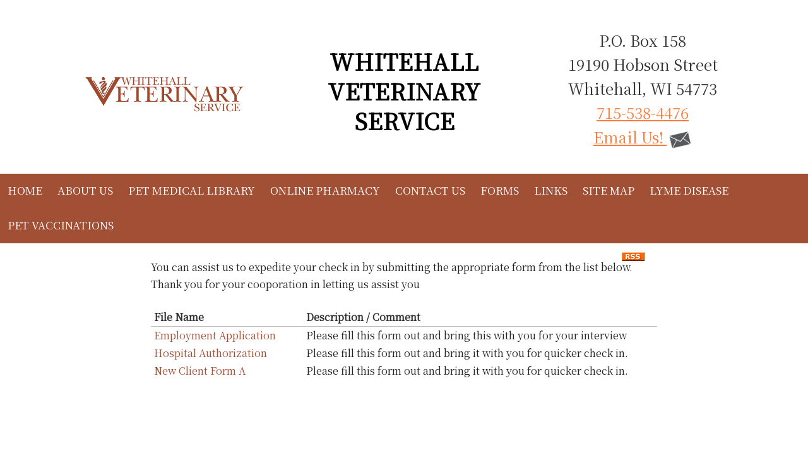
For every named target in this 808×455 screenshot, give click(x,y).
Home (25, 190)
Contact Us (430, 190)
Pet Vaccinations (61, 225)
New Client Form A (200, 370)
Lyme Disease (689, 190)
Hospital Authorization (210, 353)
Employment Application (215, 335)
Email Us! (642, 137)
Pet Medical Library (191, 190)
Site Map (608, 190)
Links (550, 190)
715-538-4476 (643, 112)
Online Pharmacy (325, 190)
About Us (85, 190)
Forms (499, 190)
